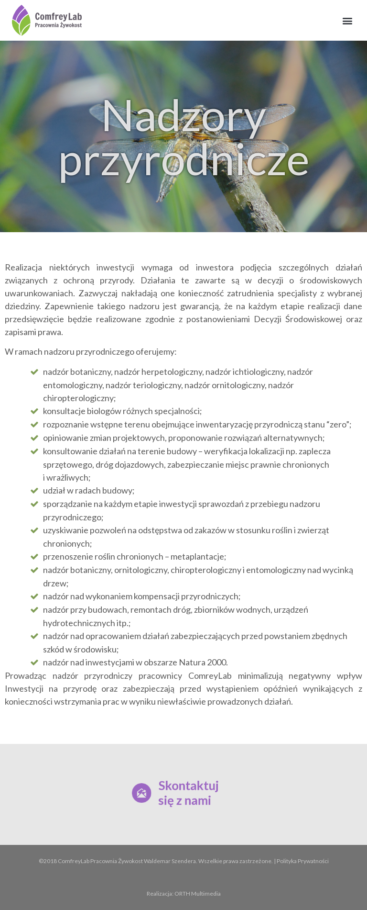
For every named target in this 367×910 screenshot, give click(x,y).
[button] (347, 20)
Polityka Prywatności (303, 861)
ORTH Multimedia (197, 893)
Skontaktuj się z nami (188, 793)
